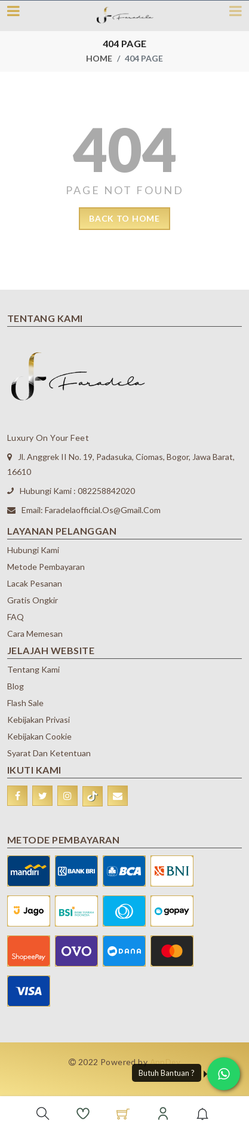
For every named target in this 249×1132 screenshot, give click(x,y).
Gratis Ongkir (32, 600)
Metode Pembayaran (46, 567)
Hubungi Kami (33, 550)
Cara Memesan (35, 633)
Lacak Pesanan (34, 583)
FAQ (15, 617)
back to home (124, 218)
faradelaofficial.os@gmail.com (103, 510)
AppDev (165, 1062)
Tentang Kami (33, 669)
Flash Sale (25, 703)
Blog (15, 686)
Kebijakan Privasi (38, 719)
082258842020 (106, 491)
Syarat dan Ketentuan (49, 753)
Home (99, 58)
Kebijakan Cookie (39, 736)
